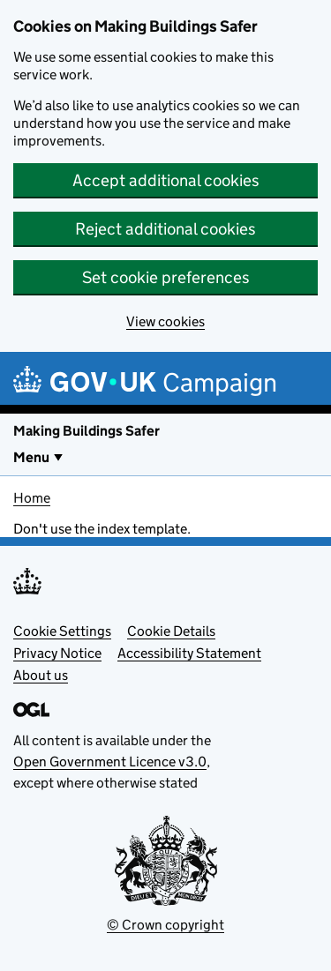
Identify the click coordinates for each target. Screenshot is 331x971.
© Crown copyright (165, 924)
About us (40, 675)
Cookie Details (171, 631)
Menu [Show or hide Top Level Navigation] (31, 457)
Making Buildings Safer (86, 430)
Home (31, 497)
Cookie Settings (62, 631)
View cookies (165, 321)
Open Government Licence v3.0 (110, 761)
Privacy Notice (57, 653)
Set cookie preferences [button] (166, 277)
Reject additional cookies (165, 229)
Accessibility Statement (189, 653)
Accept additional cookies (166, 180)
